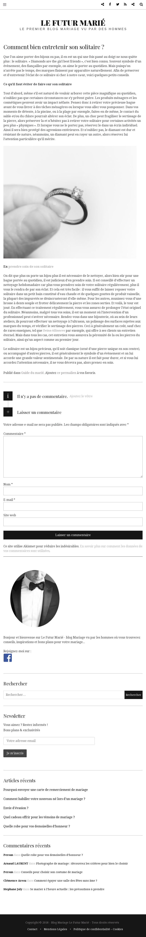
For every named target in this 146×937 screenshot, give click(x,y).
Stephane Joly (12, 889)
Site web (9, 515)
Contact (32, 929)
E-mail (9, 500)
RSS (124, 4)
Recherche (140, 4)
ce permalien (66, 373)
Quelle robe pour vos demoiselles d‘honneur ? (36, 826)
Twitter (116, 4)
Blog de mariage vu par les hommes (101, 4)
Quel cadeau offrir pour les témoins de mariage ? (39, 817)
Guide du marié (32, 373)
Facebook (109, 4)
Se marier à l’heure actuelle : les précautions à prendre (67, 889)
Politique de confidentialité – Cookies (98, 929)
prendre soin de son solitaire (30, 266)
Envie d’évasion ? (15, 808)
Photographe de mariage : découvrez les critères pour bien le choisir (82, 863)
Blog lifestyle (131, 4)
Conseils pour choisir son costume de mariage (52, 872)
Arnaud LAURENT (15, 863)
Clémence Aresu (14, 880)
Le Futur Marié (73, 23)
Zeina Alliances (54, 330)
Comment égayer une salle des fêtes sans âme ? (65, 880)
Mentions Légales (55, 929)
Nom (8, 484)
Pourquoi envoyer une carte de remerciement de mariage (45, 790)
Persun (8, 854)
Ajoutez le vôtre (81, 396)
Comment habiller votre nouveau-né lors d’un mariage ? (44, 799)
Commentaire (14, 434)
